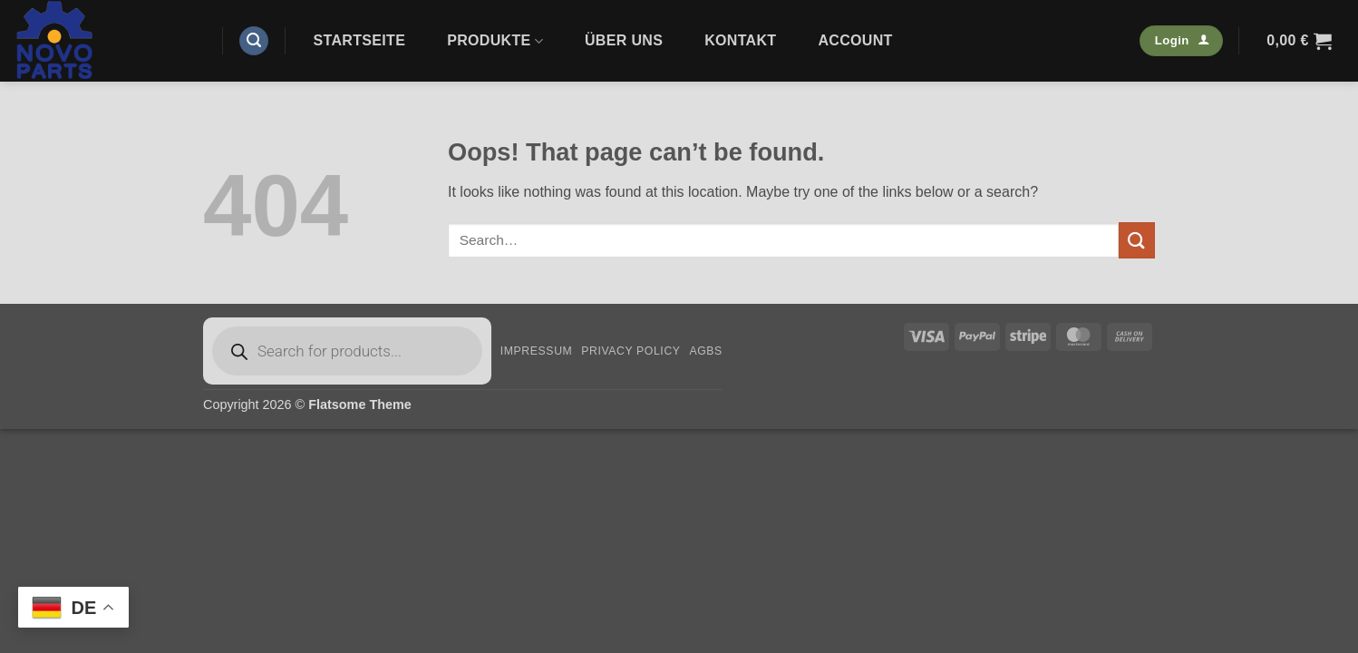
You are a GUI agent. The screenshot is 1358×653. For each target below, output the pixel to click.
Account (855, 40)
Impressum (536, 351)
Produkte (495, 41)
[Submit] (1137, 240)
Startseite (360, 40)
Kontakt (740, 40)
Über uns (624, 40)
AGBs (705, 351)
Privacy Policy (630, 351)
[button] (253, 41)
